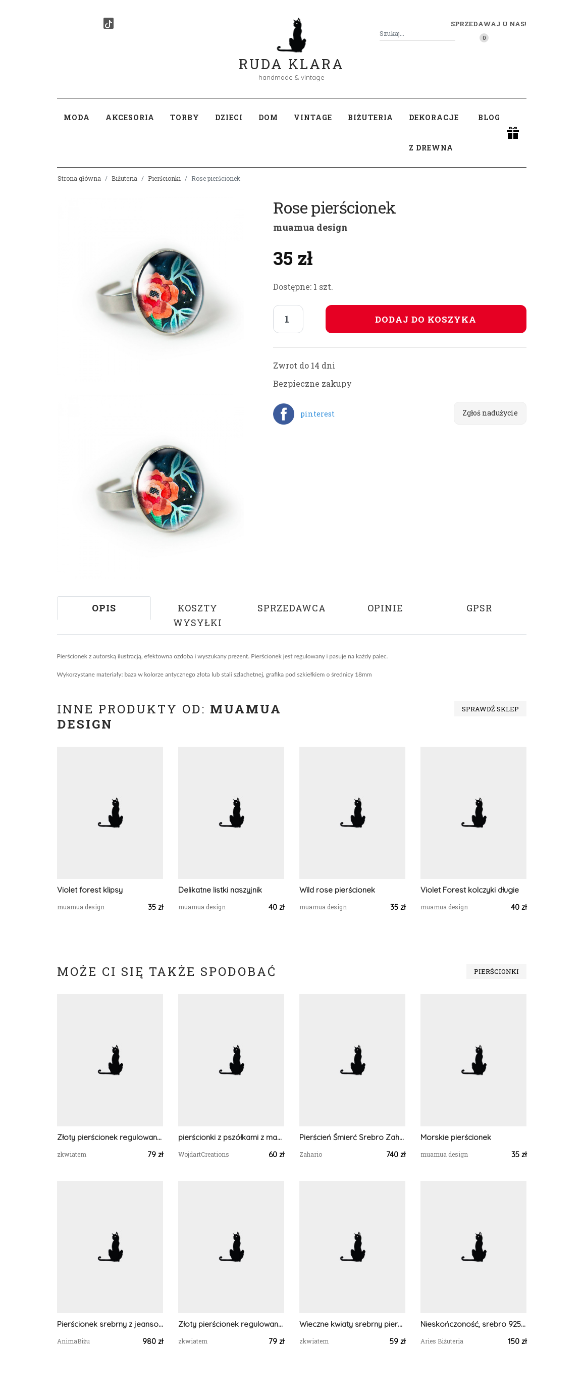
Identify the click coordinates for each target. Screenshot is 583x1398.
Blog (489, 117)
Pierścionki (164, 178)
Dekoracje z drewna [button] (434, 132)
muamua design (310, 227)
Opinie (385, 608)
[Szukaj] (451, 33)
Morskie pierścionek (455, 1137)
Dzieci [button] (229, 117)
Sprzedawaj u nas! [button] (488, 23)
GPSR (479, 608)
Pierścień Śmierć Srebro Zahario (352, 1137)
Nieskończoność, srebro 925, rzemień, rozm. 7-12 (473, 1324)
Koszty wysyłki (197, 615)
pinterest (317, 414)
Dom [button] (268, 117)
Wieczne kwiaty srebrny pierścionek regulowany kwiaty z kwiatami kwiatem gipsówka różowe (352, 1324)
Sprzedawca (291, 608)
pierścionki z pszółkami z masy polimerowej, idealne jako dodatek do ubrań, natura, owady (231, 1137)
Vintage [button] (313, 117)
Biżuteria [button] (370, 117)
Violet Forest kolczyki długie (469, 890)
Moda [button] (77, 117)
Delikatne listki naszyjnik (220, 890)
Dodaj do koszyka (425, 319)
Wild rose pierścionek (337, 890)
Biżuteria (124, 178)
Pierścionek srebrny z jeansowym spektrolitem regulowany (110, 1324)
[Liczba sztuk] (288, 319)
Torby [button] (184, 117)
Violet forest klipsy (90, 890)
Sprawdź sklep (490, 708)
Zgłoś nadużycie (490, 413)
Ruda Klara (291, 56)
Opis (104, 608)
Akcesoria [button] (129, 117)
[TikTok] (108, 23)
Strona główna (79, 178)
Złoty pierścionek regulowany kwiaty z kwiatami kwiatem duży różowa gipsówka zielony (110, 1137)
